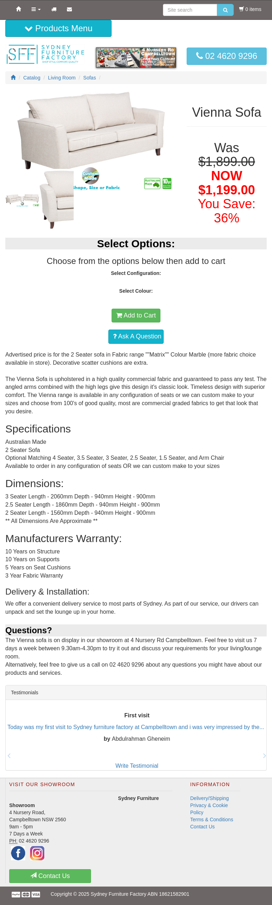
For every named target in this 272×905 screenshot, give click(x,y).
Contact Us (202, 826)
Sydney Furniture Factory (118, 894)
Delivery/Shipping (209, 798)
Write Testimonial (136, 766)
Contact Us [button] (50, 875)
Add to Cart (136, 315)
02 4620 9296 (226, 56)
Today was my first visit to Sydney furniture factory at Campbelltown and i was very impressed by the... (135, 727)
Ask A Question (137, 336)
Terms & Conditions (211, 819)
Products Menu (58, 28)
